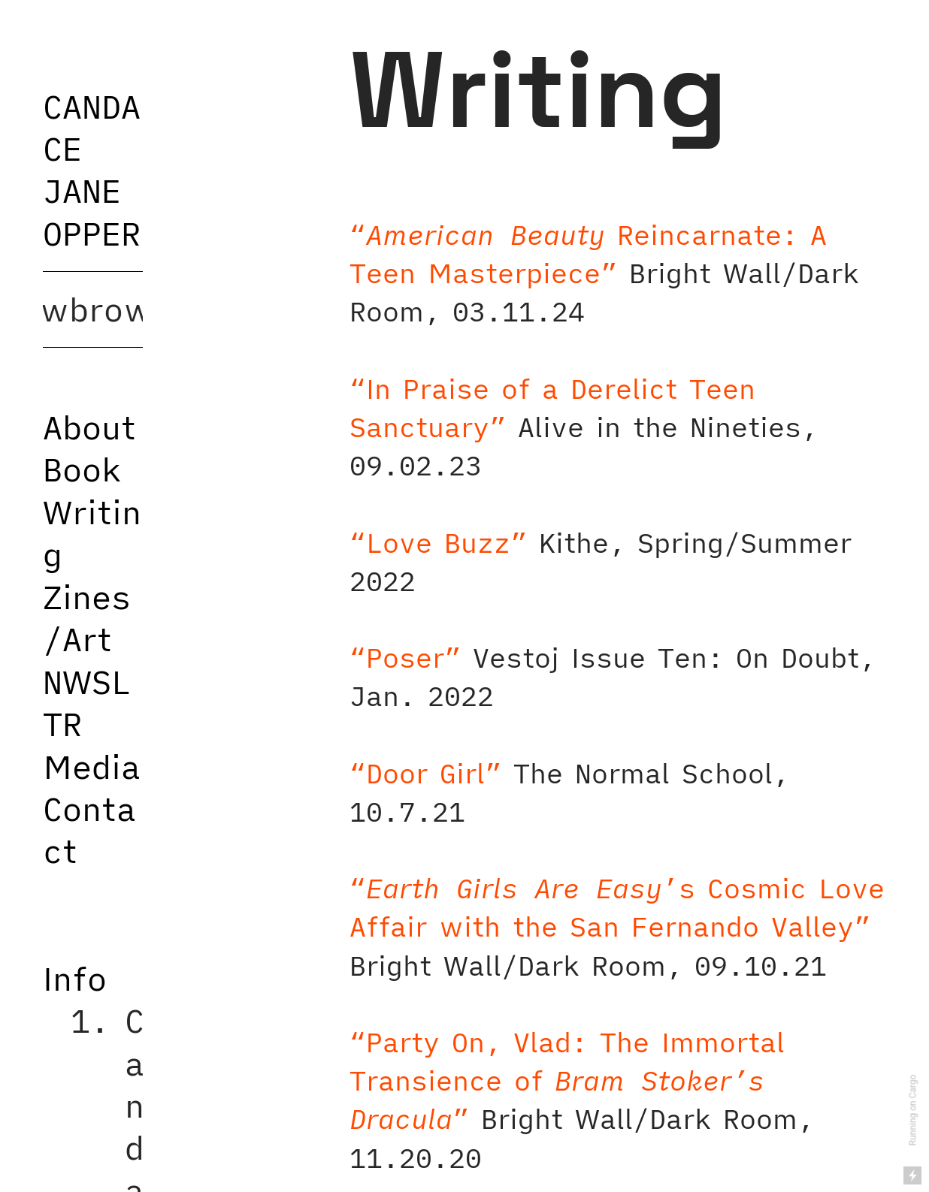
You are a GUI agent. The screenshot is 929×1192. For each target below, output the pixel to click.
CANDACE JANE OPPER (92, 170)
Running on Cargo (913, 1110)
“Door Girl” (425, 773)
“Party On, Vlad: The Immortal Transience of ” (567, 1080)
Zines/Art (87, 617)
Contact (89, 829)
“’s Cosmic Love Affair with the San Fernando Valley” (617, 907)
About (89, 427)
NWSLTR (87, 702)
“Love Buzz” (438, 542)
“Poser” (405, 657)
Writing (92, 532)
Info (75, 978)
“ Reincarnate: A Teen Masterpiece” (588, 254)
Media (92, 766)
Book (82, 469)
